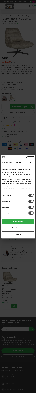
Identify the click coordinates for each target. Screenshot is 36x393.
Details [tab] (18, 162)
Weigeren (18, 234)
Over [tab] (29, 162)
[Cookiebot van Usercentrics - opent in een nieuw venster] (25, 157)
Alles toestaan (18, 221)
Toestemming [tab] (7, 162)
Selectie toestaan (18, 228)
